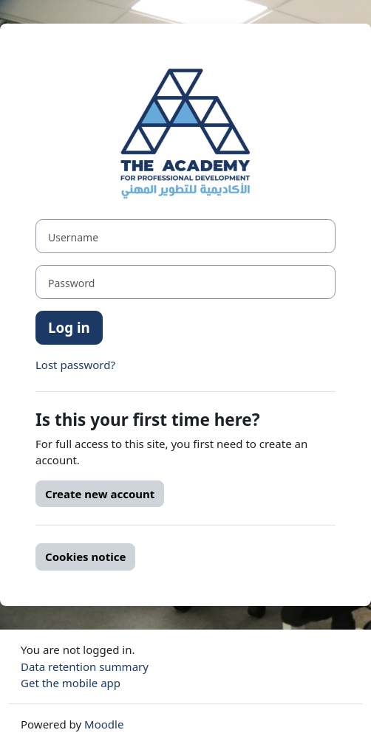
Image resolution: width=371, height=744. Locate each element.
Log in (69, 327)
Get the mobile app (70, 682)
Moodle (103, 724)
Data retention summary (85, 666)
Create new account (99, 493)
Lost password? (75, 364)
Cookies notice (85, 556)
